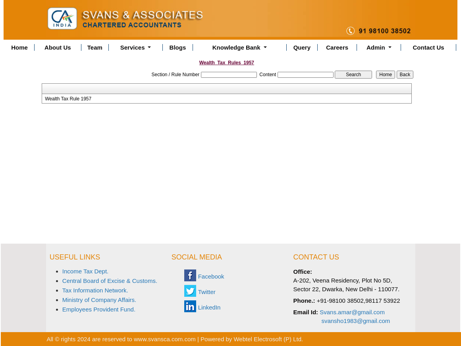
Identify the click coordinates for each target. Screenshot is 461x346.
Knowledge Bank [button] (237, 47)
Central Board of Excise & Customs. (109, 280)
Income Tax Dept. (85, 271)
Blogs (178, 47)
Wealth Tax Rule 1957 (68, 99)
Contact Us (428, 47)
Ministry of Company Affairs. (99, 299)
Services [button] (133, 47)
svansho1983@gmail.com (355, 320)
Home (19, 47)
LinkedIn (209, 307)
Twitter (207, 291)
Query (302, 47)
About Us (57, 47)
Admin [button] (376, 47)
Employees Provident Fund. (98, 309)
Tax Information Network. (95, 290)
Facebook (211, 276)
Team (94, 47)
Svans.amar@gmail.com (352, 312)
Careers (337, 47)
